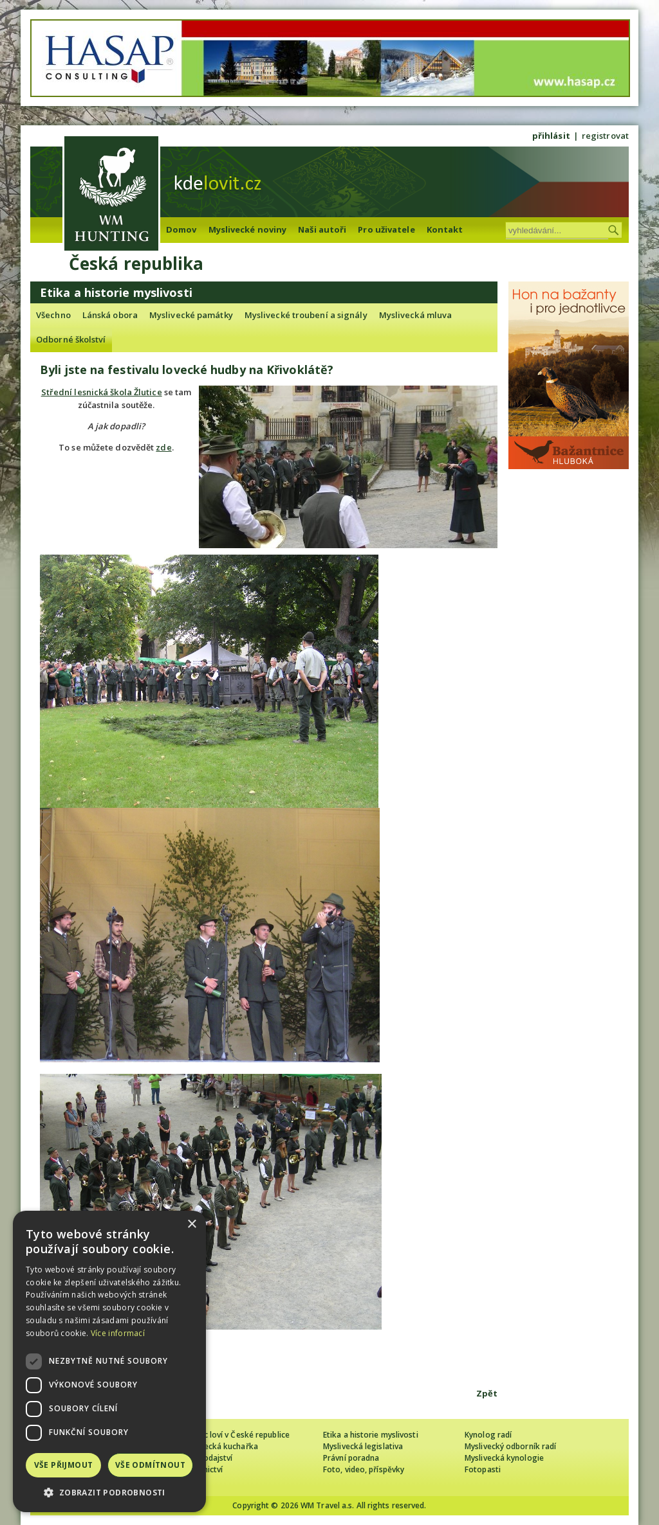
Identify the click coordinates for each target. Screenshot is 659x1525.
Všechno (53, 315)
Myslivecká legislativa (363, 1446)
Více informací (118, 1333)
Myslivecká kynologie (504, 1457)
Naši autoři (322, 229)
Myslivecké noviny (248, 229)
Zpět (486, 1393)
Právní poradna (351, 1457)
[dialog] (109, 1361)
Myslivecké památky (191, 315)
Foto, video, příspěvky (363, 1469)
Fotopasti (483, 1469)
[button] (109, 1492)
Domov (181, 229)
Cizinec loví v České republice (235, 1434)
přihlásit (551, 135)
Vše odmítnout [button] (150, 1464)
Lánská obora (110, 315)
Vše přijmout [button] (63, 1464)
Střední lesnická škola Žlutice (101, 392)
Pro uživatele (386, 229)
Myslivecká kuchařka (219, 1446)
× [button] (191, 1224)
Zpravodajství (206, 1457)
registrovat (605, 135)
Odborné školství (71, 339)
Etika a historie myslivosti (370, 1434)
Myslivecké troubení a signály (306, 315)
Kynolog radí (488, 1434)
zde (163, 447)
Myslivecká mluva (415, 315)
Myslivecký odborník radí (510, 1446)
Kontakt (445, 229)
